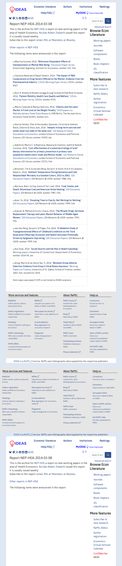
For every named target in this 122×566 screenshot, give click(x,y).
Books (96, 59)
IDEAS (17, 361)
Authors (67, 6)
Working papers (102, 40)
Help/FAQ (48, 12)
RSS (46, 40)
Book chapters (101, 63)
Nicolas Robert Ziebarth (52, 32)
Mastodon (57, 40)
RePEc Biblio (100, 93)
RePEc (28, 361)
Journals (97, 45)
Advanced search (103, 27)
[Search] (108, 21)
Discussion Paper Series (62, 65)
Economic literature (45, 6)
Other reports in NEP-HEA (24, 47)
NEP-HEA (39, 29)
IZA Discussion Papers (23, 203)
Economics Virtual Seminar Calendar (102, 111)
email (39, 40)
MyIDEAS (89, 12)
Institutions (85, 6)
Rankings (105, 6)
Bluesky (70, 40)
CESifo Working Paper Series (52, 82)
